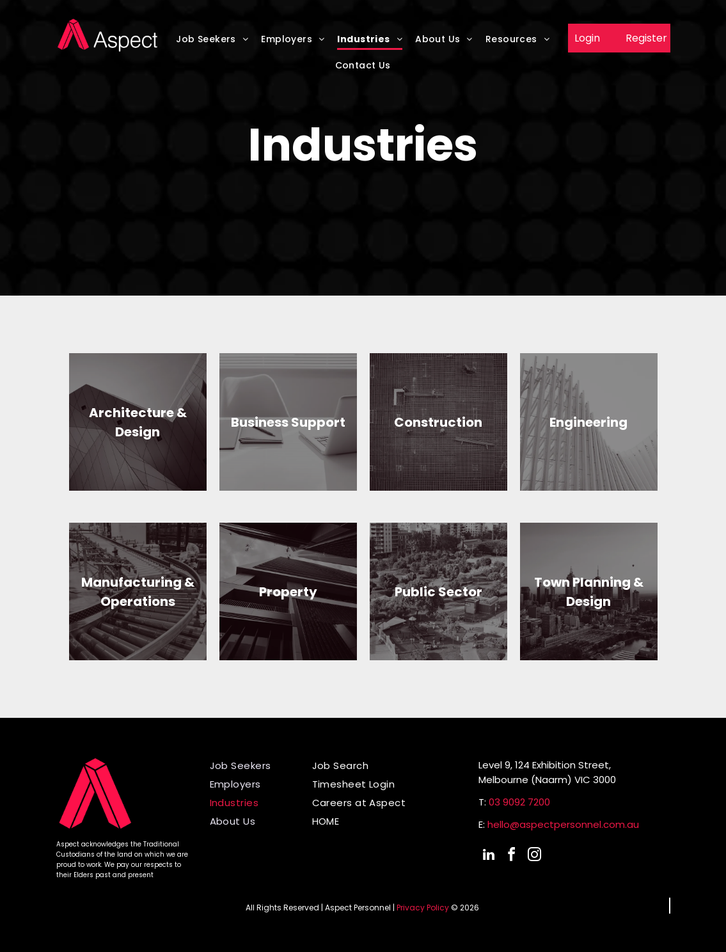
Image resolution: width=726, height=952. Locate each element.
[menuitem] (212, 42)
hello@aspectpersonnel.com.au (563, 824)
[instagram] (535, 856)
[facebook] (511, 856)
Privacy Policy (423, 907)
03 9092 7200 (519, 802)
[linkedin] (488, 856)
